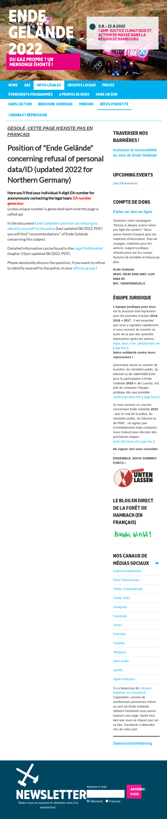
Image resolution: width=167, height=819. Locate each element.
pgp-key (121, 348)
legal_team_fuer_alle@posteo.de (136, 343)
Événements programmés (30, 94)
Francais (114, 801)
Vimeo (117, 625)
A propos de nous (74, 94)
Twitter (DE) (121, 598)
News (13, 85)
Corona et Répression (27, 115)
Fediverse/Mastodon (127, 571)
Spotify (118, 670)
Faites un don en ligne (132, 212)
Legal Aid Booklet (89, 248)
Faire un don (106, 94)
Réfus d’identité (114, 104)
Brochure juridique (55, 104)
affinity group (84, 268)
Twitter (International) (128, 589)
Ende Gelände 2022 (41, 32)
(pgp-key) (151, 397)
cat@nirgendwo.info (127, 397)
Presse (108, 85)
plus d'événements (125, 183)
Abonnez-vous (135, 791)
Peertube (119, 634)
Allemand (96, 801)
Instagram (120, 607)
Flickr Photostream (126, 580)
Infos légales (49, 85)
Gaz (27, 85)
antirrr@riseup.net (126, 441)
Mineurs (86, 104)
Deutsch (147, 5)
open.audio (121, 661)
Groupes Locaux (81, 85)
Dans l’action (20, 104)
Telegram (119, 652)
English (159, 5)
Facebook (120, 616)
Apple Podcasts (124, 679)
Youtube (119, 643)
